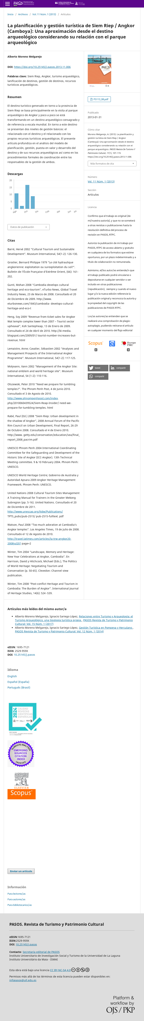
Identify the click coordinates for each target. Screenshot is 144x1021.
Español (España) (18, 682)
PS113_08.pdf (100, 99)
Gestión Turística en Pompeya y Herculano (106, 627)
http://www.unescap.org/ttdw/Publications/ (35, 511)
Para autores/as (16, 899)
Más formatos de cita (102, 163)
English (12, 676)
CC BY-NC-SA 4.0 (69, 970)
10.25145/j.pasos (24, 654)
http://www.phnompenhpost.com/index (33, 398)
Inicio (11, 14)
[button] (98, 368)
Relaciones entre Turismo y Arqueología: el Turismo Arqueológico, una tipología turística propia (74, 618)
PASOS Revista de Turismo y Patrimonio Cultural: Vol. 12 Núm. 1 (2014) (59, 631)
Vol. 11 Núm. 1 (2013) (44, 14)
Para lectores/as (17, 893)
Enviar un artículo (21, 871)
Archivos (23, 14)
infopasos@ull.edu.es (22, 980)
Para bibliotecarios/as (20, 905)
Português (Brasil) (19, 687)
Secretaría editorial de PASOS (41, 952)
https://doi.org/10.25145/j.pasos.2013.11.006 (42, 67)
